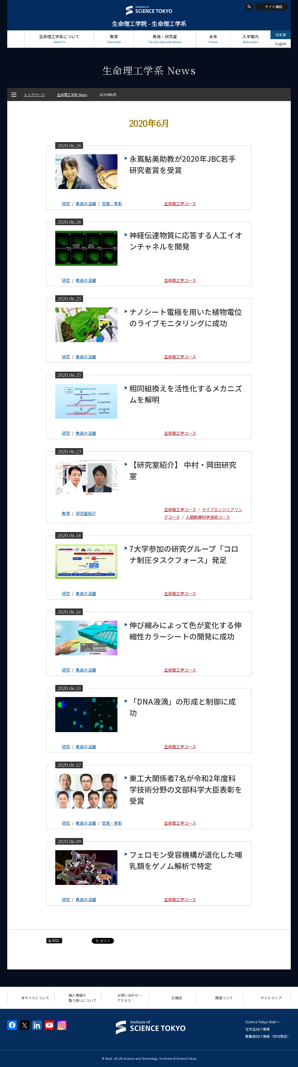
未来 (213, 39)
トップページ (15, 39)
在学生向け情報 (257, 1028)
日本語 (280, 34)
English (280, 43)
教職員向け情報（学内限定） (267, 1036)
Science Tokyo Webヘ (262, 1021)
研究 (66, 203)
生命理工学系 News (72, 94)
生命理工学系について (59, 39)
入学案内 (250, 39)
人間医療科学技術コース (208, 517)
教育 (114, 39)
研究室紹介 (86, 513)
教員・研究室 (165, 39)
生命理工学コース (180, 203)
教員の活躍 (86, 203)
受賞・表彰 (112, 203)
